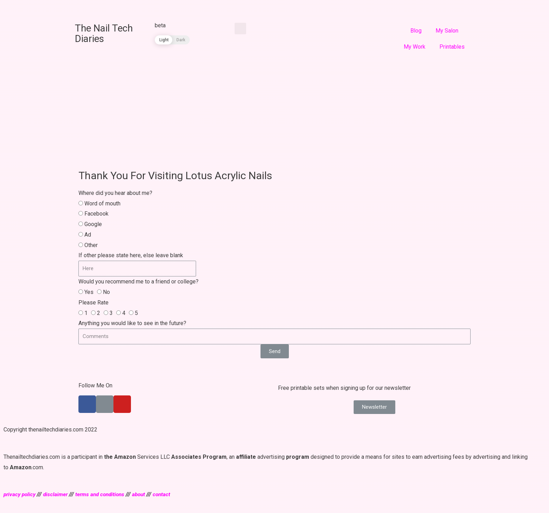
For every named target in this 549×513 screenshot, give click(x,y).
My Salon (447, 30)
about (145, 494)
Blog (416, 30)
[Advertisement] (274, 107)
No (106, 292)
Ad (87, 234)
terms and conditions (104, 494)
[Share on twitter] (22, 8)
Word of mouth (102, 203)
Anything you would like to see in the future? (132, 323)
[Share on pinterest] (52, 8)
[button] (374, 407)
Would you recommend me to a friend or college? (138, 281)
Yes (88, 292)
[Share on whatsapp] (67, 8)
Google (93, 224)
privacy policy (20, 494)
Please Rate (93, 302)
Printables (452, 46)
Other (91, 245)
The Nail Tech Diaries (107, 33)
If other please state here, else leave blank (130, 255)
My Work (414, 46)
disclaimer (57, 494)
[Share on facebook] (7, 8)
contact (168, 494)
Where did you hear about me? (115, 193)
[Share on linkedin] (37, 8)
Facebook (96, 213)
